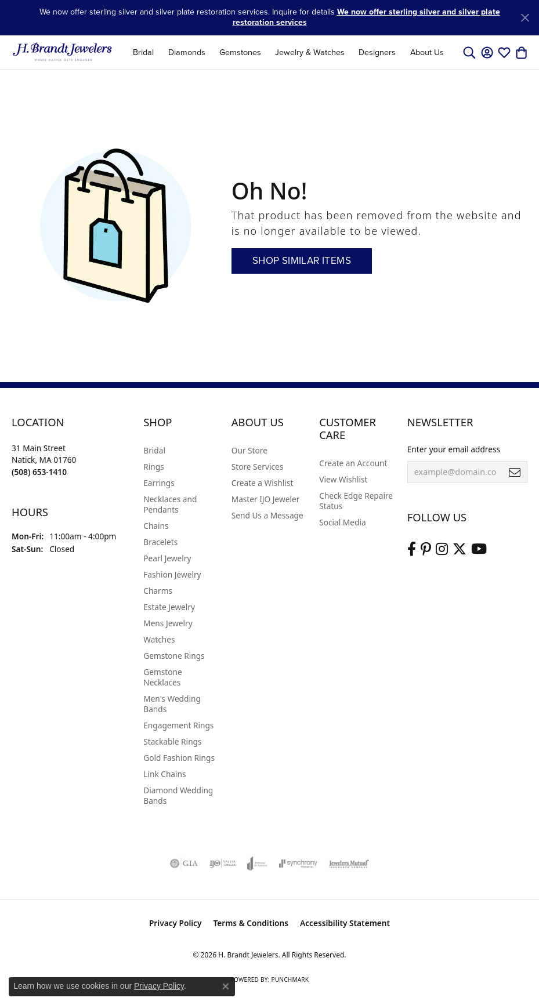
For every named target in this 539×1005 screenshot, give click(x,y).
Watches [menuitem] (159, 639)
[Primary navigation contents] (288, 52)
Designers (377, 52)
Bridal (143, 52)
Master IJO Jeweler (265, 499)
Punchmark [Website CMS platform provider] (290, 979)
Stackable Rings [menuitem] (172, 741)
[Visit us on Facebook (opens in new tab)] (411, 549)
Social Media (342, 522)
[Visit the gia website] (184, 863)
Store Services (257, 466)
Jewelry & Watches (310, 52)
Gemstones (240, 52)
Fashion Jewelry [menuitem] (172, 574)
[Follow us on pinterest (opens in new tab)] (426, 549)
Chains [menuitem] (155, 525)
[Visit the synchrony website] (298, 863)
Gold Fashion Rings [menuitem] (179, 757)
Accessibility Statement (345, 922)
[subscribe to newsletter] (514, 472)
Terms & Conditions (250, 922)
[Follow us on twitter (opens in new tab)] (459, 549)
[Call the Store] (39, 471)
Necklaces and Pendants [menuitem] (170, 504)
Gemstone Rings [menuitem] (173, 655)
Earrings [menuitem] (159, 482)
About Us (427, 52)
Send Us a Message (267, 515)
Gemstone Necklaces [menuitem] (162, 677)
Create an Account (353, 463)
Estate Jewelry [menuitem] (169, 606)
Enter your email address (453, 449)
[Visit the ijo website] (222, 863)
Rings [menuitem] (153, 466)
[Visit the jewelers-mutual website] (349, 863)
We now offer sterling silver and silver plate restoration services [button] (366, 17)
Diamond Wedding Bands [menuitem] (178, 795)
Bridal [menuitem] (154, 450)
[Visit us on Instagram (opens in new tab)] (442, 549)
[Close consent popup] (225, 986)
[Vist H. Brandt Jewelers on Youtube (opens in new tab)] (479, 549)
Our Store (249, 450)
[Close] (525, 17)
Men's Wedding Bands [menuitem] (172, 703)
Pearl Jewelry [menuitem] (167, 558)
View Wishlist (343, 479)
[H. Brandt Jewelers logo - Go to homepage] (62, 52)
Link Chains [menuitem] (164, 773)
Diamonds (186, 52)
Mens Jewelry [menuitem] (167, 623)
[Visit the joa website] (257, 863)
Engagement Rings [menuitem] (178, 725)
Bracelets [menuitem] (160, 541)
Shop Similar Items (301, 260)
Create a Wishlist (262, 482)
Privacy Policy (175, 922)
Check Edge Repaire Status (356, 500)
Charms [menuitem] (157, 590)
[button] (469, 52)
